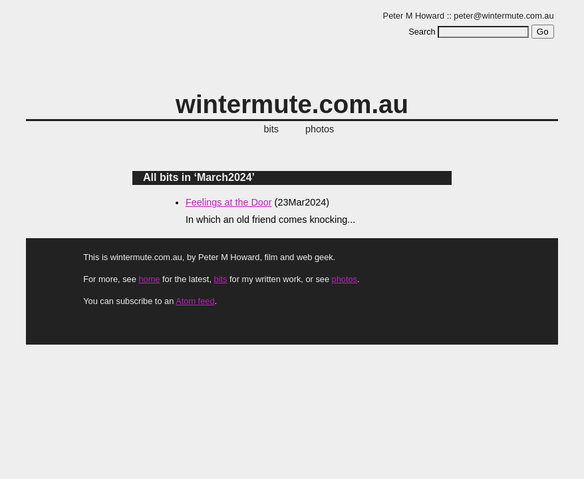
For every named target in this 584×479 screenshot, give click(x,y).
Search (422, 32)
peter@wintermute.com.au (503, 16)
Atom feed (195, 301)
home (149, 279)
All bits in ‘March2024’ (199, 177)
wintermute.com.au (292, 104)
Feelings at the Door (229, 202)
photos (319, 129)
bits (271, 129)
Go (543, 32)
